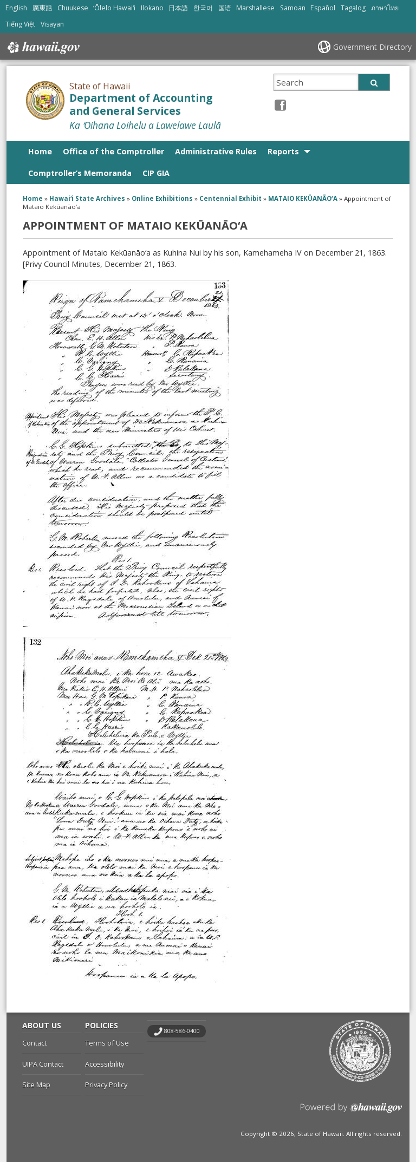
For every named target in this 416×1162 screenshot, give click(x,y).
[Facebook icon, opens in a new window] (280, 105)
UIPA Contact (42, 1064)
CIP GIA (156, 173)
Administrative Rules (216, 151)
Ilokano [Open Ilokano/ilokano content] (152, 7)
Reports (283, 151)
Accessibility (104, 1064)
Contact (34, 1043)
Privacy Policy (106, 1084)
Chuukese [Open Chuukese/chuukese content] (72, 7)
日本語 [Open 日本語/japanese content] (178, 7)
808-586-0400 (182, 1031)
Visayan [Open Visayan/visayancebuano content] (52, 24)
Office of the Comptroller (113, 151)
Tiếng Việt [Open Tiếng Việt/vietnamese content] (20, 24)
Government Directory (372, 47)
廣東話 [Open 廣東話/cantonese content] (42, 7)
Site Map (36, 1084)
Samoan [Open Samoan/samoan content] (293, 7)
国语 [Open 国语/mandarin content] (224, 7)
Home (40, 151)
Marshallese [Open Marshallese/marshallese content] (255, 7)
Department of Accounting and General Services (140, 105)
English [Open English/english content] (16, 7)
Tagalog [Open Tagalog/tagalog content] (353, 7)
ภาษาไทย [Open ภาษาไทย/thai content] (385, 7)
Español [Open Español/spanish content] (322, 7)
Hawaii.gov (42, 48)
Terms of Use (107, 1043)
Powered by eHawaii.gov (351, 1112)
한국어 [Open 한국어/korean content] (203, 7)
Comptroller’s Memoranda (80, 173)
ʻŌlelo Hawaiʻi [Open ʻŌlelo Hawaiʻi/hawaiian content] (114, 7)
